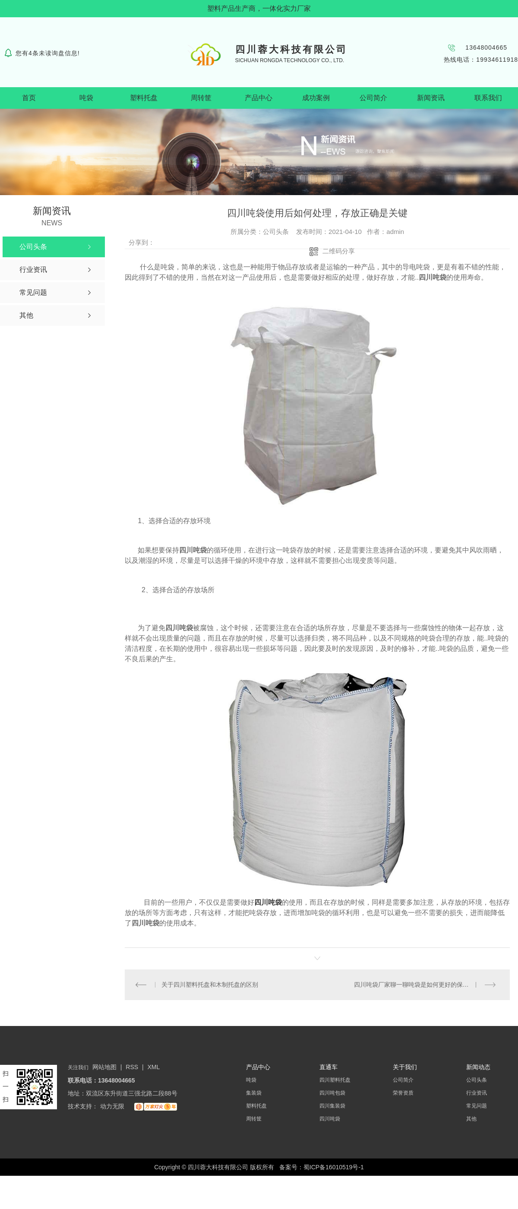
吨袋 (86, 97)
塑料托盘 (144, 97)
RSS (133, 1067)
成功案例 (316, 97)
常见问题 (476, 1106)
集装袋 (254, 1093)
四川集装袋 (332, 1106)
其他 (471, 1119)
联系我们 (488, 97)
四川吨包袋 (332, 1093)
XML (154, 1067)
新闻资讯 (431, 97)
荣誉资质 (403, 1093)
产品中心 (258, 97)
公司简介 (373, 97)
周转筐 (201, 97)
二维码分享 (338, 251)
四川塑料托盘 (335, 1080)
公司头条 (476, 1080)
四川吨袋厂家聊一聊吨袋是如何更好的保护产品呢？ (423, 984)
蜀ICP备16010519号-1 (333, 1167)
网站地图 (104, 1067)
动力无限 (112, 1106)
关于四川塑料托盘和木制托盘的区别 (209, 984)
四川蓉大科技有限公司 (291, 49)
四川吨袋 (268, 902)
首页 (29, 97)
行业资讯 (476, 1093)
